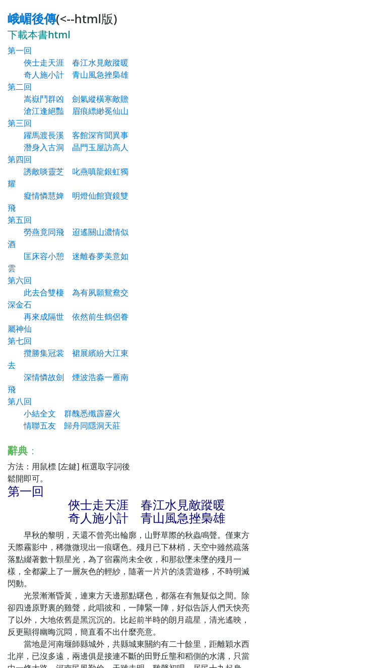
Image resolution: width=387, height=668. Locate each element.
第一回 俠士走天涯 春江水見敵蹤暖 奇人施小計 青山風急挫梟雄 (68, 62)
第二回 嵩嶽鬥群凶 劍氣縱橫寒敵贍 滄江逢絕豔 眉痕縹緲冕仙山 (68, 98)
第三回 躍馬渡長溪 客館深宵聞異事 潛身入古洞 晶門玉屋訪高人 (68, 135)
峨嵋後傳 (32, 18)
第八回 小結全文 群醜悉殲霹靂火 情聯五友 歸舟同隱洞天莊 (64, 413)
